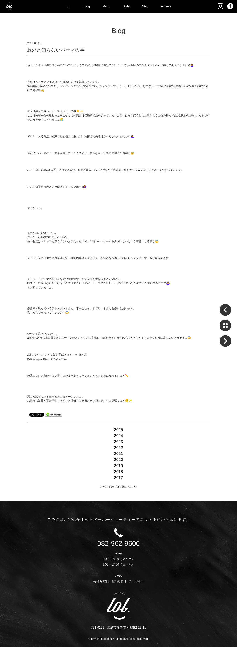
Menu (106, 6)
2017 (118, 477)
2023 (118, 441)
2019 (118, 465)
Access (166, 6)
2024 (118, 435)
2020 (118, 459)
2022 (118, 447)
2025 (118, 429)
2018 (118, 471)
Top (68, 6)
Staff (145, 6)
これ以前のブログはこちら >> (118, 486)
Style (126, 6)
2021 (118, 453)
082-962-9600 (118, 540)
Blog (87, 6)
